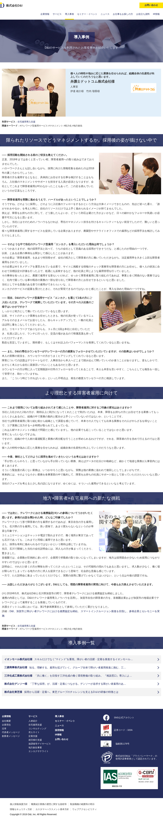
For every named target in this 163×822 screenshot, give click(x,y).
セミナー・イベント (87, 14)
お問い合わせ (61, 739)
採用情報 (59, 730)
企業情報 (44, 14)
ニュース (105, 14)
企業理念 (6, 724)
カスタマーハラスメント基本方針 (52, 809)
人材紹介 (32, 721)
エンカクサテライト (38, 751)
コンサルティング (37, 728)
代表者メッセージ (11, 732)
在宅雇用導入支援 (26, 121)
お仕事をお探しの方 (123, 14)
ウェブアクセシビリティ (84, 809)
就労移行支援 (35, 740)
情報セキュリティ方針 (21, 809)
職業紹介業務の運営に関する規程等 (49, 804)
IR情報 (156, 14)
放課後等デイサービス (39, 743)
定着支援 (32, 736)
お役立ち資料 (143, 14)
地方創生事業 (35, 747)
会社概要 (6, 721)
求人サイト (34, 732)
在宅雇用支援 (35, 724)
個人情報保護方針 (19, 804)
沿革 (4, 728)
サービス (57, 14)
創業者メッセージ (11, 736)
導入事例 (69, 14)
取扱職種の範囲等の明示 (82, 804)
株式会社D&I (14, 5)
